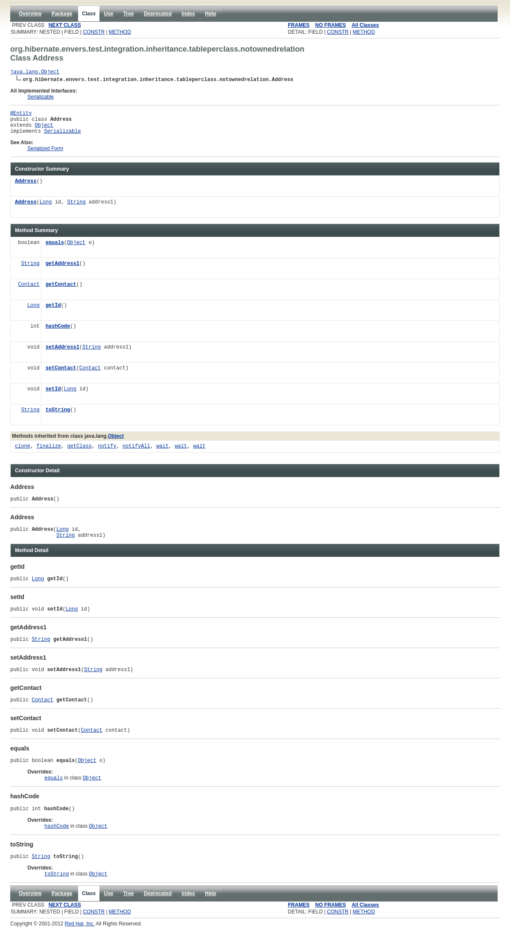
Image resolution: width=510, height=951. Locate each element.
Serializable (40, 98)
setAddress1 (62, 354)
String (76, 208)
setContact (61, 374)
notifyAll (136, 453)
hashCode (58, 333)
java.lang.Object (34, 72)
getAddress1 (62, 270)
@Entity (21, 115)
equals (55, 249)
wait (162, 453)
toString (58, 416)
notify (107, 453)
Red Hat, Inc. (80, 948)
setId (53, 395)
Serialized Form (45, 155)
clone (22, 453)
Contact (28, 291)
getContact (61, 291)
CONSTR (94, 32)
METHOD (120, 32)
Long (46, 208)
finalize (48, 453)
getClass (79, 453)
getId (53, 312)
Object (44, 130)
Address (25, 188)
